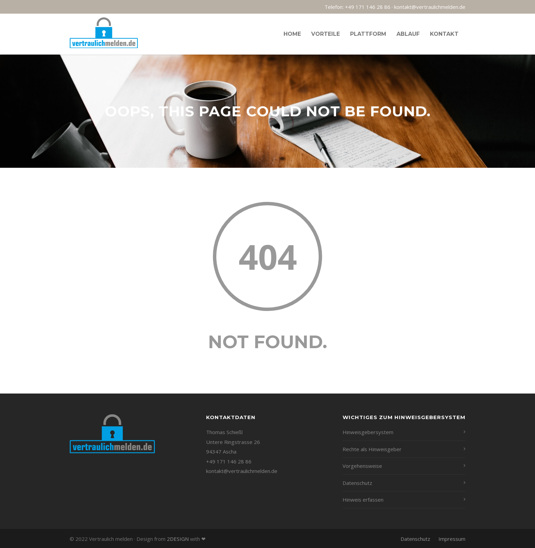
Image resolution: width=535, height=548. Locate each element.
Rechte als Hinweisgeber (372, 449)
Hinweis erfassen (363, 499)
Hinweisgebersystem (368, 432)
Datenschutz (357, 482)
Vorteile (325, 34)
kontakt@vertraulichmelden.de (429, 6)
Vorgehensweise (362, 465)
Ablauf (408, 34)
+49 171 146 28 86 (367, 6)
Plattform (368, 34)
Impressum (451, 538)
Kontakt (444, 34)
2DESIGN (178, 538)
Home (292, 34)
